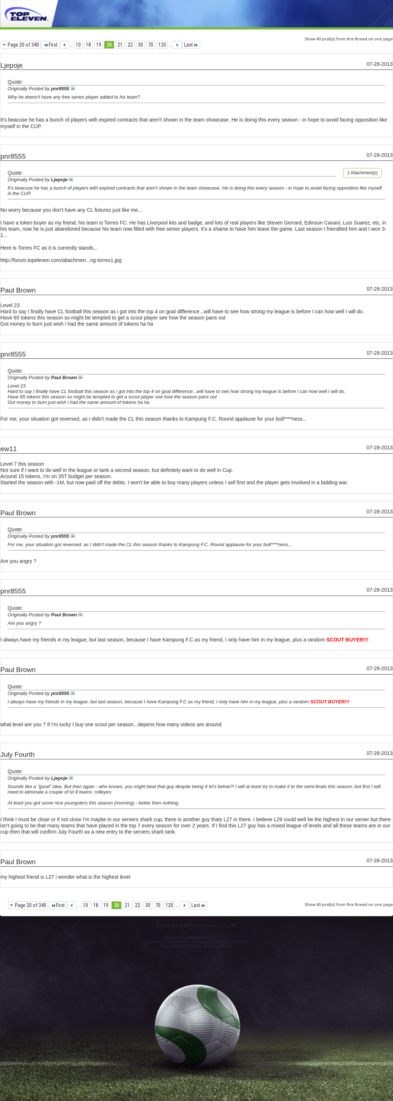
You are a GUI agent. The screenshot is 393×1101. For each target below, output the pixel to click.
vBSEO (226, 946)
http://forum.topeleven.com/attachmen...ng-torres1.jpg (61, 260)
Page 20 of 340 (23, 45)
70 (150, 45)
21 (120, 45)
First (50, 45)
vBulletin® (195, 937)
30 (140, 45)
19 (98, 45)
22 (130, 45)
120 (162, 45)
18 (88, 45)
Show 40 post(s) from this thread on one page (349, 39)
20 (109, 45)
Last (191, 45)
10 (78, 45)
